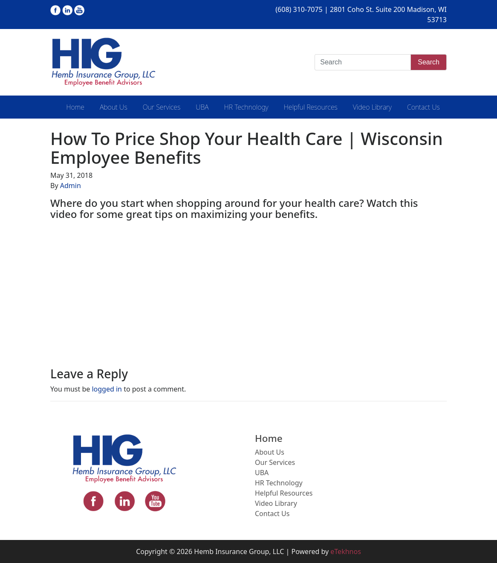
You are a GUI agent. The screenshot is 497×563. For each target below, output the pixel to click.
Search (428, 62)
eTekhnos (345, 551)
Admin (70, 185)
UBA (202, 107)
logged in (107, 389)
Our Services (161, 107)
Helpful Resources (311, 107)
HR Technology (246, 107)
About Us (113, 107)
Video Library (372, 107)
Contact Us (423, 107)
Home (75, 107)
